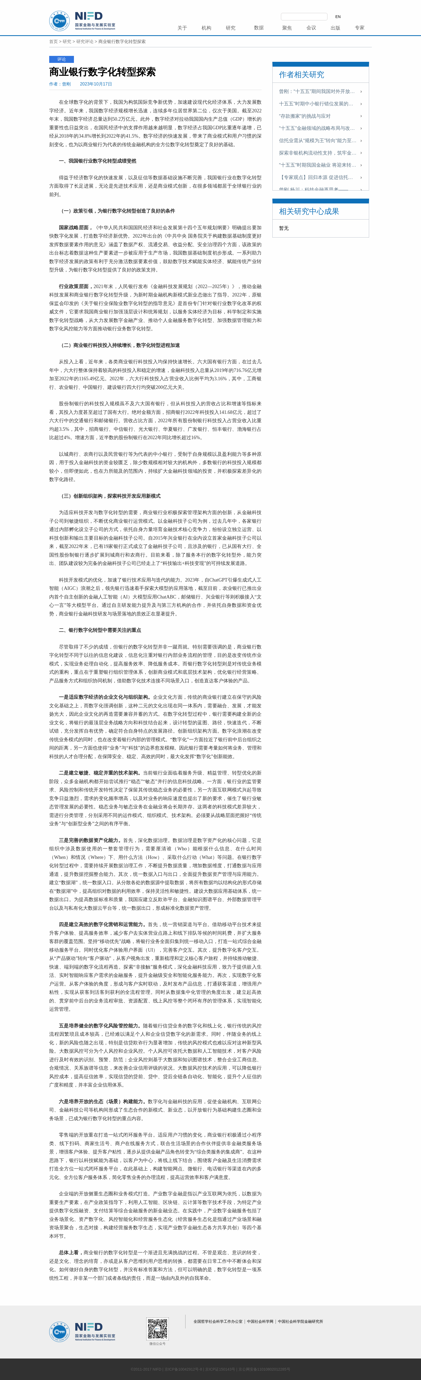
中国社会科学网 (260, 1321)
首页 (53, 41)
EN (338, 17)
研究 (67, 41)
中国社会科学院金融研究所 (300, 1321)
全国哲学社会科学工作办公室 (219, 1321)
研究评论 (85, 41)
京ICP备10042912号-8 (183, 1369)
